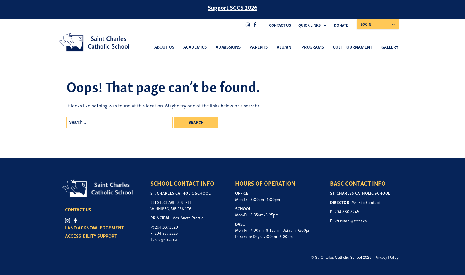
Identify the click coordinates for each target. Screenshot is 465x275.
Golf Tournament (352, 46)
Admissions (228, 46)
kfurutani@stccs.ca (351, 220)
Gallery (390, 46)
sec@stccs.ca (166, 239)
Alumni (284, 46)
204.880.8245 (347, 211)
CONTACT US (78, 209)
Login (366, 24)
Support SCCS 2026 (232, 7)
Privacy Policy (387, 257)
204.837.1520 (166, 226)
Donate (341, 25)
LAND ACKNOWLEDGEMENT (94, 227)
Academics (195, 46)
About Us (164, 46)
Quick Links (309, 25)
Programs (312, 46)
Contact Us (280, 25)
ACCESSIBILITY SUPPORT (91, 235)
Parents (258, 46)
